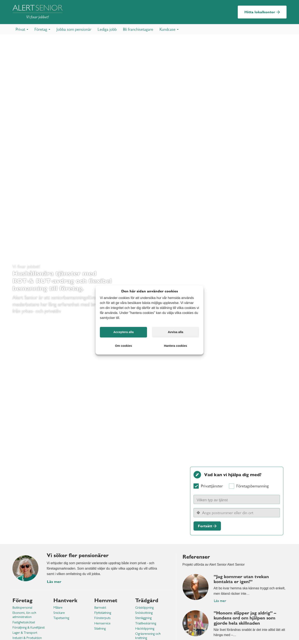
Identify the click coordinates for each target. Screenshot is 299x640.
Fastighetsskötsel (23, 622)
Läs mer (220, 600)
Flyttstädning (102, 613)
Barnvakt (100, 607)
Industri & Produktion (27, 638)
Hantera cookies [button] (175, 345)
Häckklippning (144, 628)
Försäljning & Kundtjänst (28, 627)
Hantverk (65, 600)
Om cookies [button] (123, 345)
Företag (22, 600)
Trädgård (146, 600)
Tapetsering (61, 618)
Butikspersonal (22, 607)
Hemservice (102, 623)
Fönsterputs (102, 618)
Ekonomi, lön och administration (24, 615)
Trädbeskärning (145, 623)
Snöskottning (144, 613)
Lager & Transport (24, 633)
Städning (100, 628)
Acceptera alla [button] (123, 332)
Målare (57, 607)
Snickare (59, 613)
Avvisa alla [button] (175, 332)
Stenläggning (143, 618)
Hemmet (105, 600)
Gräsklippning (144, 607)
